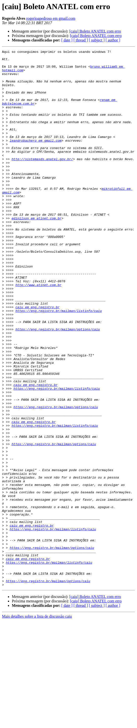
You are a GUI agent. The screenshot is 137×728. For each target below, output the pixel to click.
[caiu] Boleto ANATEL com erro (95, 31)
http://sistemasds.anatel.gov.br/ (42, 181)
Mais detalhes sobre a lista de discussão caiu (37, 724)
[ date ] (66, 40)
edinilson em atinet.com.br (36, 252)
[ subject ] (97, 40)
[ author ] (113, 40)
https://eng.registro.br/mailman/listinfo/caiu (58, 363)
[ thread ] (81, 40)
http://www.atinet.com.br (38, 332)
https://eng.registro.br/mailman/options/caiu (57, 385)
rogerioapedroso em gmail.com (51, 18)
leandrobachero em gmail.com (35, 159)
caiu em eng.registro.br (37, 359)
